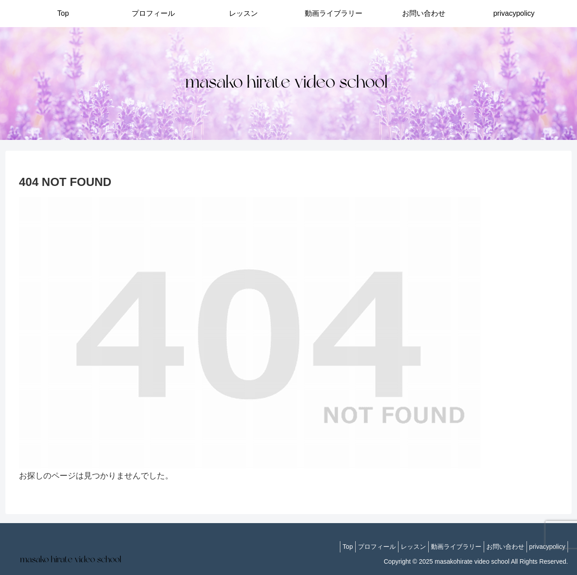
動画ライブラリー (445, 546)
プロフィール (357, 546)
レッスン (397, 546)
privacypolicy (545, 546)
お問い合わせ (498, 546)
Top (323, 546)
